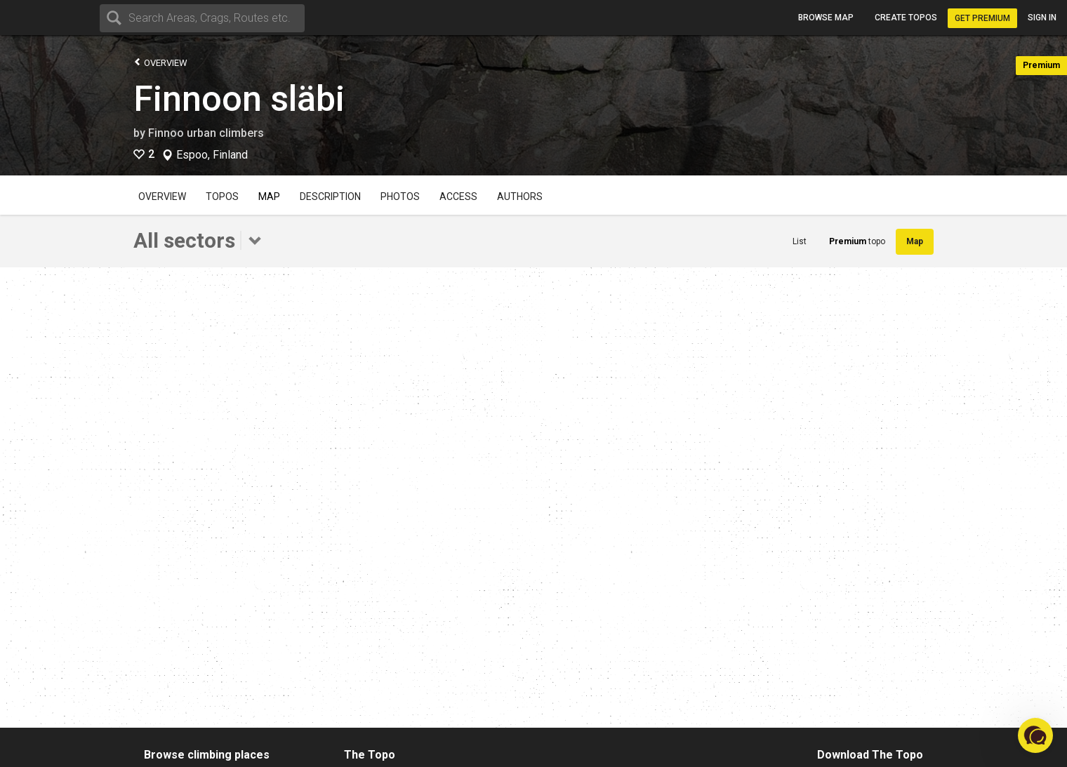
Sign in (1042, 17)
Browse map (826, 17)
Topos (222, 196)
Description (330, 196)
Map (269, 196)
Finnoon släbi (239, 99)
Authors (520, 196)
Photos (400, 196)
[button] (1035, 735)
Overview (160, 62)
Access (458, 196)
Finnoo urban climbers (206, 133)
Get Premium (982, 18)
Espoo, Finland (212, 155)
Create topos (906, 17)
